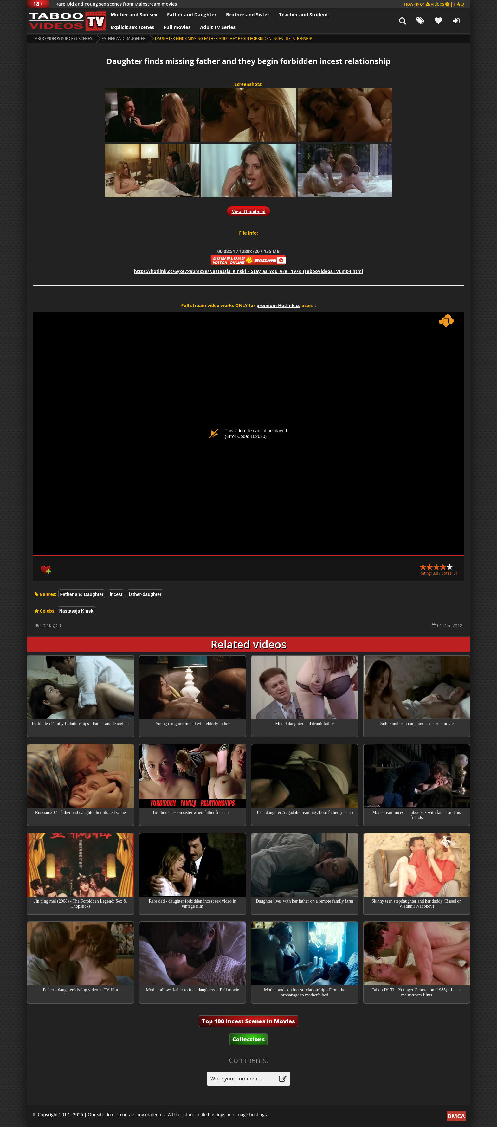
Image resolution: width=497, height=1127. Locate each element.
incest (116, 594)
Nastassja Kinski (76, 611)
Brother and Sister (247, 14)
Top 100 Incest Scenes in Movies (248, 1021)
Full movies (177, 27)
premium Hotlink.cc (278, 305)
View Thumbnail (248, 211)
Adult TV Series (218, 27)
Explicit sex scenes (132, 27)
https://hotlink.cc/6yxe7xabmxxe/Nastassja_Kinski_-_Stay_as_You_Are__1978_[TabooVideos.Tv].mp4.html (248, 271)
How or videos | (434, 4)
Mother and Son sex (134, 14)
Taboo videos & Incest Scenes (62, 38)
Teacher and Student (303, 14)
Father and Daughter (191, 14)
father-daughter (145, 594)
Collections (248, 1039)
